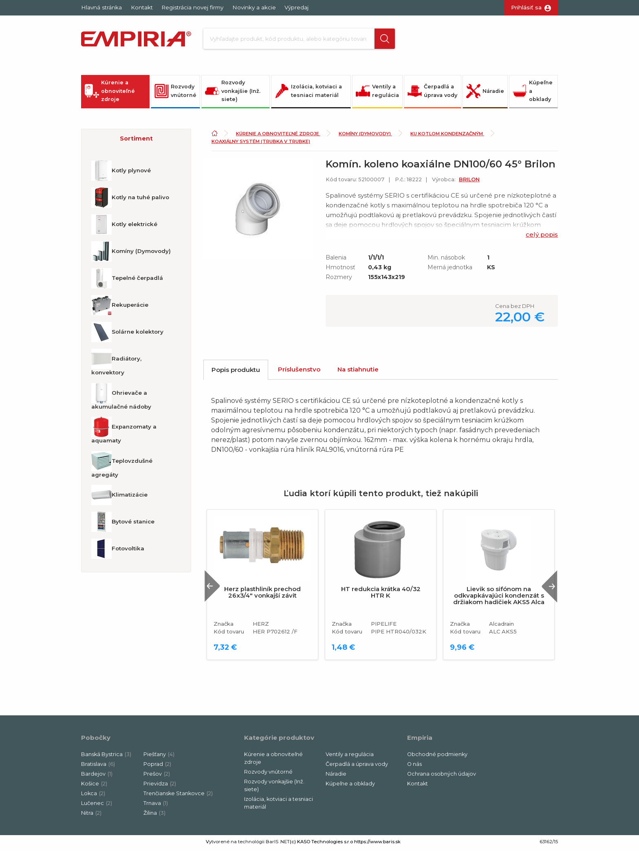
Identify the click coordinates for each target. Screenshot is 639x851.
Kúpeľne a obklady (533, 93)
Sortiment (136, 141)
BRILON (469, 182)
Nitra (91, 815)
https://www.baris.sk (377, 844)
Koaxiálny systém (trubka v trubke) (261, 144)
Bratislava (98, 766)
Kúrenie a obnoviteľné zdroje (110, 93)
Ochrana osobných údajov (441, 776)
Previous (215, 588)
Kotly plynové (121, 173)
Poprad (157, 766)
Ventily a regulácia (377, 93)
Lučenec (96, 806)
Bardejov (96, 776)
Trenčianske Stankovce (178, 796)
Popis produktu (236, 372)
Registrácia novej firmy (192, 7)
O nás (414, 766)
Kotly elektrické (124, 227)
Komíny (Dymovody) (131, 254)
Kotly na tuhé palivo (130, 200)
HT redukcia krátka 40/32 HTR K (381, 594)
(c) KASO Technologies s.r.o (321, 844)
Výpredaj (296, 7)
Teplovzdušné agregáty (121, 466)
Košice (94, 786)
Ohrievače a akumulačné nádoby (121, 398)
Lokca (93, 796)
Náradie (485, 93)
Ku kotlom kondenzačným (447, 136)
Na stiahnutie (358, 372)
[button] (377, 40)
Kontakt (142, 7)
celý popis (542, 237)
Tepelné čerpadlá (127, 280)
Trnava (155, 806)
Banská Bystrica (106, 757)
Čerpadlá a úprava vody (432, 93)
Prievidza (159, 786)
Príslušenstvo (299, 372)
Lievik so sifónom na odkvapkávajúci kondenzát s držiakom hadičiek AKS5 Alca (498, 598)
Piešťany (158, 757)
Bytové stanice (122, 524)
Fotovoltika (117, 551)
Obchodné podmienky (437, 757)
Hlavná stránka (101, 7)
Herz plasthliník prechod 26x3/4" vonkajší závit (262, 594)
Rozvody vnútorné (175, 93)
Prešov (156, 776)
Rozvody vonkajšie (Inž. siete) (232, 93)
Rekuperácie (119, 307)
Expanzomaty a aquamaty (123, 432)
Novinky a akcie (254, 7)
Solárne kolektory (127, 334)
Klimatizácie (119, 497)
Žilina (154, 815)
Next (547, 588)
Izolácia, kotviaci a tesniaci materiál (308, 93)
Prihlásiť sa (526, 7)
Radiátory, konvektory (116, 364)
